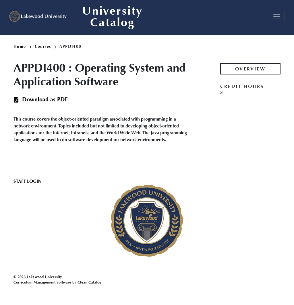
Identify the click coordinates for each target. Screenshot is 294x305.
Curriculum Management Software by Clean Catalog (57, 282)
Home (22, 46)
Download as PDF (45, 99)
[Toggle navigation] (277, 16)
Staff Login (27, 181)
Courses (45, 46)
